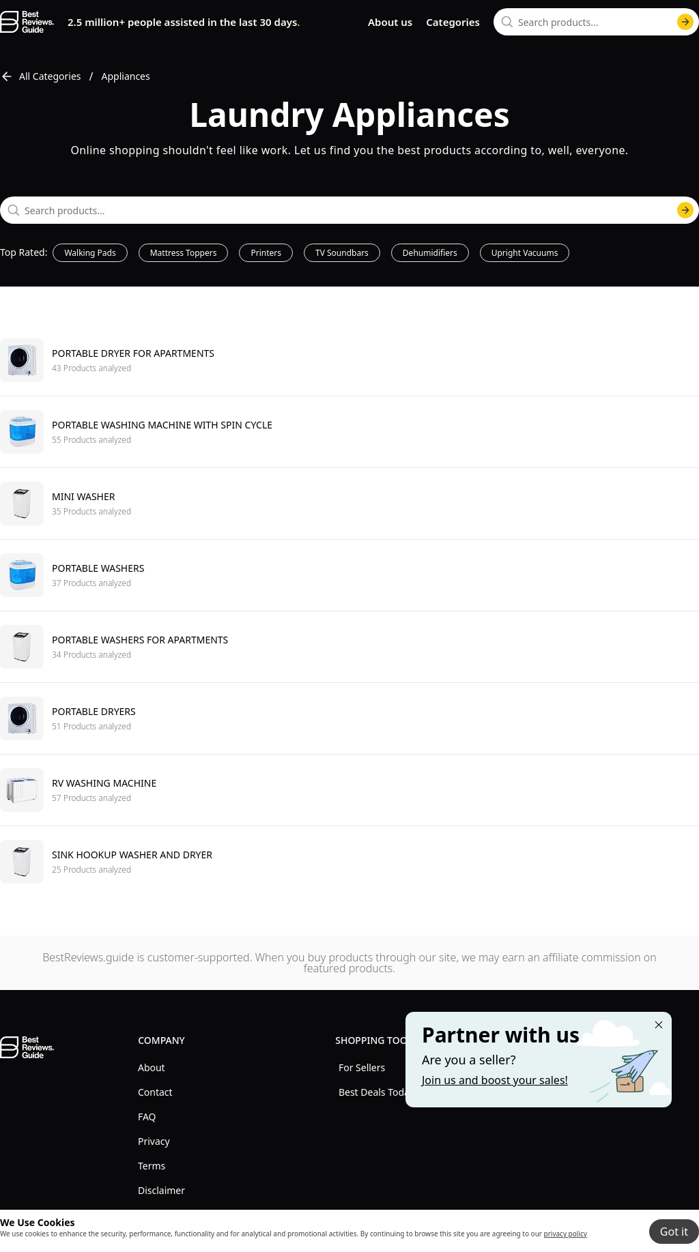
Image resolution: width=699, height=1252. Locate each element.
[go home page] (27, 22)
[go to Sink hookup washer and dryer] (349, 861)
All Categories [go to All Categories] (40, 76)
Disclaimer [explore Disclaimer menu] (161, 1190)
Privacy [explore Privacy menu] (154, 1141)
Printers (266, 253)
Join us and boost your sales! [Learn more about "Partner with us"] (495, 1080)
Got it (674, 1231)
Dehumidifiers (430, 253)
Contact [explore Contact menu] (155, 1092)
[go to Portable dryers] (349, 718)
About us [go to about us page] (390, 22)
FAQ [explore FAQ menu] (147, 1116)
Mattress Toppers (183, 253)
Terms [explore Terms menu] (151, 1165)
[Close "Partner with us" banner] (659, 1025)
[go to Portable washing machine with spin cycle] (349, 431)
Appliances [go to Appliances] (126, 76)
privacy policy (565, 1233)
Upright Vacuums (524, 253)
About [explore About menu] (151, 1067)
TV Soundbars (342, 253)
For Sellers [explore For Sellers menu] (362, 1067)
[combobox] (596, 22)
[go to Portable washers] (349, 575)
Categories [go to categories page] (453, 22)
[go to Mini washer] (349, 503)
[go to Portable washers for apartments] (349, 646)
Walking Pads (89, 253)
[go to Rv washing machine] (349, 790)
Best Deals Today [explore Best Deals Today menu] (376, 1092)
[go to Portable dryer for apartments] (349, 360)
